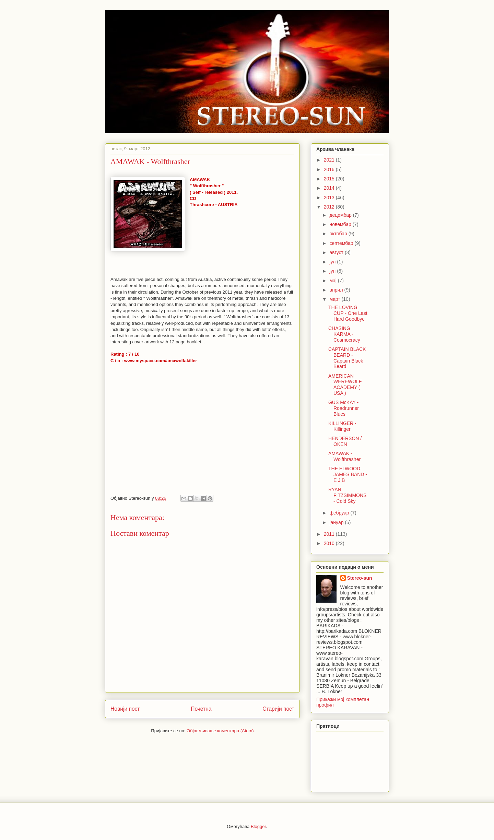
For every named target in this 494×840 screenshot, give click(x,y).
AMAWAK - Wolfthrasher (344, 456)
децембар (341, 215)
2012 (330, 207)
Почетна (201, 709)
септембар (341, 243)
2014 (330, 188)
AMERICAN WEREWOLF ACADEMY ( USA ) (345, 384)
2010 (330, 543)
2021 (330, 160)
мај (333, 280)
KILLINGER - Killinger (342, 426)
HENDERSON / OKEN (345, 441)
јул (333, 261)
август (336, 252)
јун (333, 271)
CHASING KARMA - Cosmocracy (344, 334)
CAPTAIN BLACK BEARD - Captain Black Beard (347, 357)
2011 (330, 534)
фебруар (339, 513)
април (336, 290)
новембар (340, 224)
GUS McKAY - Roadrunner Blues (343, 408)
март (335, 299)
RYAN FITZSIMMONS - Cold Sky (347, 495)
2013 (330, 197)
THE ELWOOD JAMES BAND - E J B (347, 474)
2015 (330, 178)
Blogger (258, 826)
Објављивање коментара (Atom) (220, 730)
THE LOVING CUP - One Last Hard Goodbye (347, 313)
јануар (337, 522)
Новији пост (125, 709)
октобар (338, 233)
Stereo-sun (359, 578)
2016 (330, 169)
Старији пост (278, 709)
